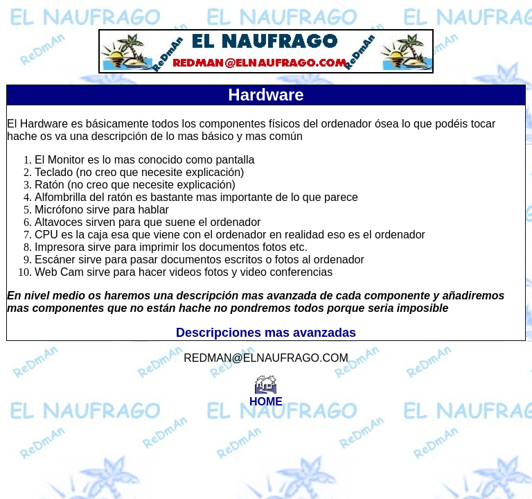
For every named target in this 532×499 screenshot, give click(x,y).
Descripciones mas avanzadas (266, 333)
